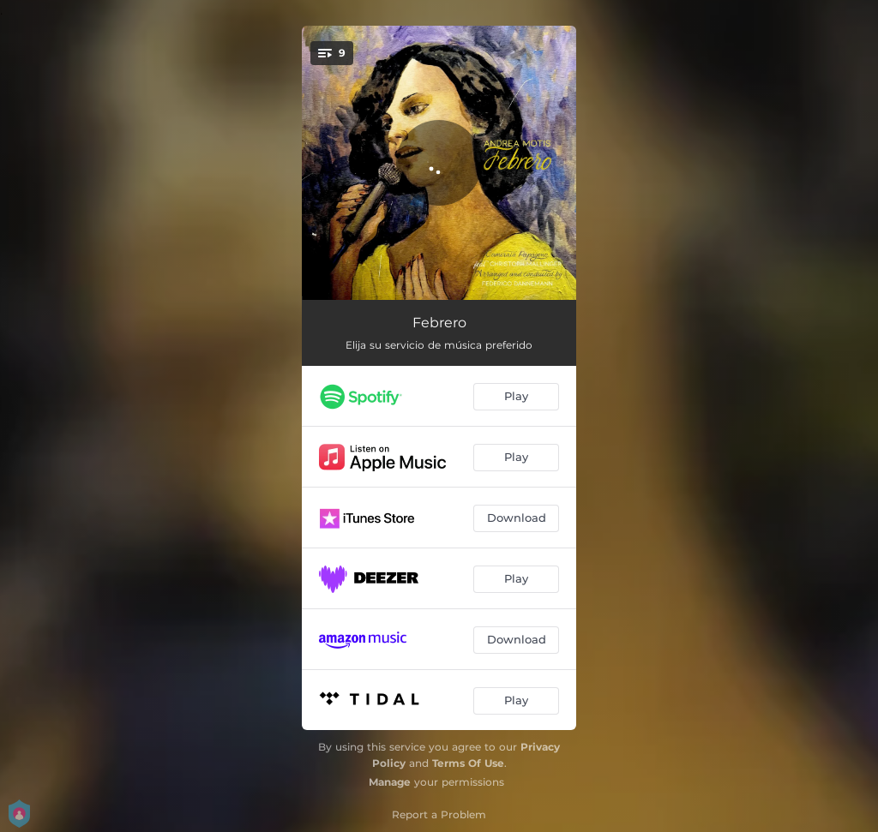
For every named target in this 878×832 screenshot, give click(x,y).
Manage (390, 781)
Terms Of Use (468, 763)
